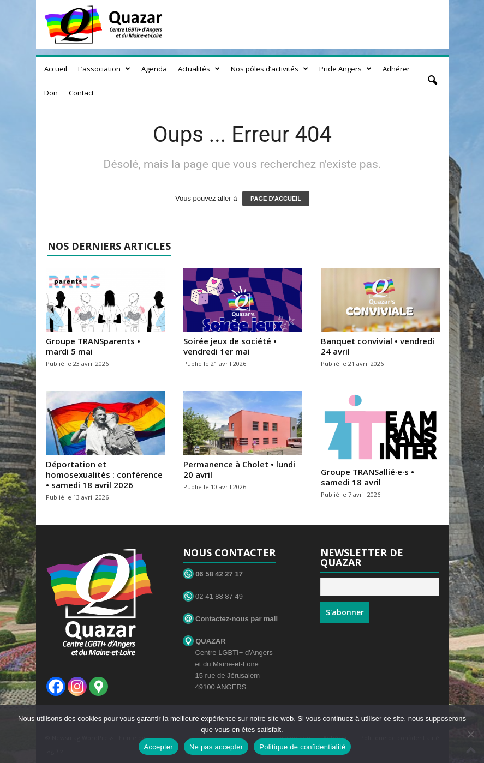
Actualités (199, 69)
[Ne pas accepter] (470, 734)
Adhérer (396, 69)
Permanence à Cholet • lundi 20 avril (239, 469)
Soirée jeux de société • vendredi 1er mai (230, 346)
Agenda (154, 69)
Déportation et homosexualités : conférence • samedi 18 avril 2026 (104, 474)
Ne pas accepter (216, 747)
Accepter (158, 747)
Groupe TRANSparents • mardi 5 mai (93, 346)
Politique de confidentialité (302, 747)
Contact (81, 93)
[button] (432, 81)
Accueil (55, 69)
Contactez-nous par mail (230, 619)
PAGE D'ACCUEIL (275, 198)
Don (51, 93)
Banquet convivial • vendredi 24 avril (377, 346)
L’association (104, 69)
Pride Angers (345, 69)
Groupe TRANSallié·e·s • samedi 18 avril (367, 477)
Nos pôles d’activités (269, 69)
